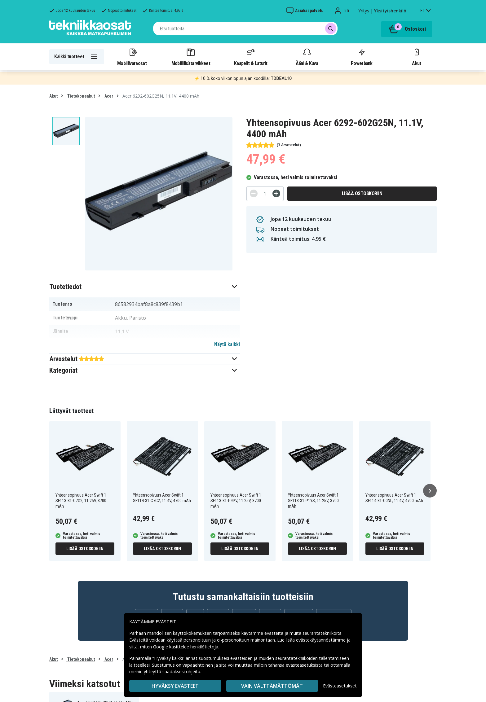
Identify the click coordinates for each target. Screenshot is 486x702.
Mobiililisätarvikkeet (190, 56)
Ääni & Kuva (307, 56)
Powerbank (362, 56)
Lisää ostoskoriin (362, 193)
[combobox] (245, 28)
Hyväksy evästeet (175, 685)
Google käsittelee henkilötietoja (185, 647)
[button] (144, 286)
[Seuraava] (430, 491)
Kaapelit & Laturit (250, 56)
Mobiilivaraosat (132, 56)
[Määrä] (265, 194)
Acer (108, 96)
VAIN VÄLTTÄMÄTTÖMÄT (272, 685)
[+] (276, 193)
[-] (254, 193)
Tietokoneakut (80, 96)
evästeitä (274, 633)
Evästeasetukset (340, 686)
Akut (416, 56)
